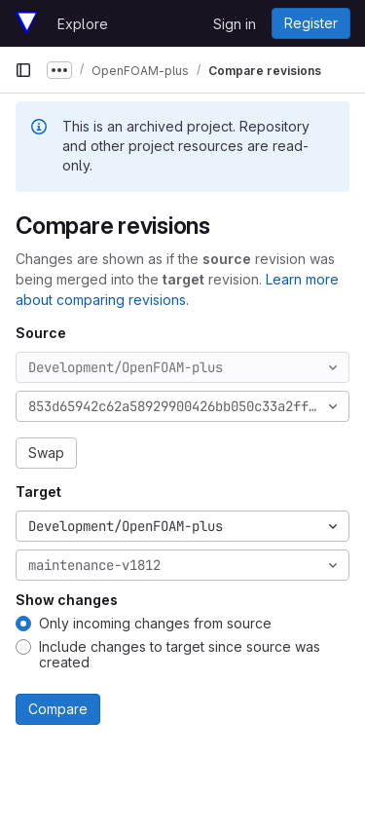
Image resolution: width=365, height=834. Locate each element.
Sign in (234, 24)
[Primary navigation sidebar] (23, 70)
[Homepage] (26, 23)
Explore (82, 24)
